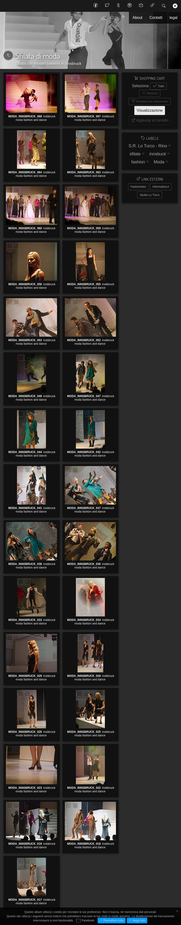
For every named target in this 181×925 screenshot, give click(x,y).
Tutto (160, 86)
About (137, 18)
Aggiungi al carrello (90, 637)
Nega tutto (139, 920)
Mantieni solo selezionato (152, 101)
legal (173, 18)
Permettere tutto (113, 920)
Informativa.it (161, 186)
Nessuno (152, 93)
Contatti (155, 18)
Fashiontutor (138, 186)
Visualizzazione (150, 110)
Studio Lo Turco (150, 195)
